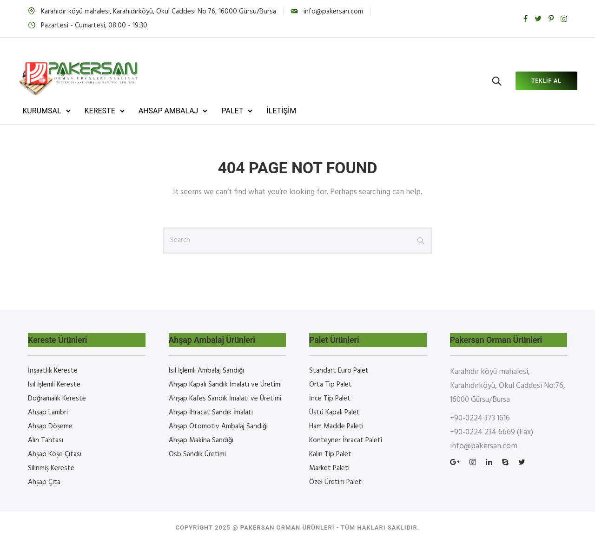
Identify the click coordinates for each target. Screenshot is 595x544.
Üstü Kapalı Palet (334, 412)
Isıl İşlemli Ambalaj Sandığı (206, 370)
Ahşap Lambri (48, 412)
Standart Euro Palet (339, 370)
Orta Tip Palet (330, 384)
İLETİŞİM (291, 110)
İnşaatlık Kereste (53, 370)
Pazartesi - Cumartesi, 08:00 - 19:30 (94, 25)
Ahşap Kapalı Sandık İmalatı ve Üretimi (225, 384)
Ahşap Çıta (44, 482)
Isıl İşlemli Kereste (54, 384)
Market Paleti (329, 468)
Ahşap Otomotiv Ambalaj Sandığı (218, 426)
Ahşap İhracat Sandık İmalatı (211, 412)
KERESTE (109, 110)
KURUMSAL (52, 110)
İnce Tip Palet (329, 398)
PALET (242, 110)
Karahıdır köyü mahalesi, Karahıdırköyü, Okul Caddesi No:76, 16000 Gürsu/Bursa (158, 11)
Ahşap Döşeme (50, 426)
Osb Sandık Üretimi (197, 454)
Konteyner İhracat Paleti (345, 440)
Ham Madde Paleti (336, 426)
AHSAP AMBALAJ (178, 110)
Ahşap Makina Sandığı (201, 440)
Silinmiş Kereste (51, 468)
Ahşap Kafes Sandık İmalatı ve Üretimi (225, 398)
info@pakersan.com (333, 11)
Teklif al (536, 81)
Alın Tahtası (45, 440)
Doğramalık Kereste (57, 398)
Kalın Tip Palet (330, 454)
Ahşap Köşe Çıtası (54, 454)
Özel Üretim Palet (335, 482)
